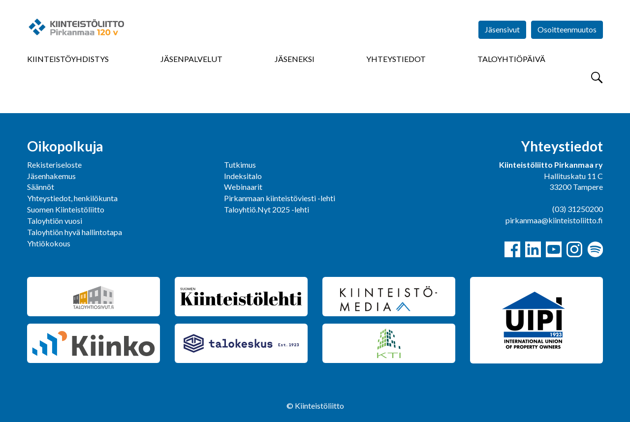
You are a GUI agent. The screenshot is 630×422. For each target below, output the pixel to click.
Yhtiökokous (48, 243)
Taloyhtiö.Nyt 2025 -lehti (267, 209)
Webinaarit (243, 186)
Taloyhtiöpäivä (511, 58)
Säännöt (40, 186)
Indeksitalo (243, 176)
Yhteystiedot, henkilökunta (72, 198)
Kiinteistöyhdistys (68, 58)
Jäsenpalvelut (191, 58)
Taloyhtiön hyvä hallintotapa (74, 232)
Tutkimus (240, 164)
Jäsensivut (502, 29)
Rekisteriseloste (54, 164)
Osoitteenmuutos (567, 29)
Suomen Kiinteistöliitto (65, 209)
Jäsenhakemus (51, 176)
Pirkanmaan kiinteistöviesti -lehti (279, 198)
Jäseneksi (295, 58)
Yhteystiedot (396, 58)
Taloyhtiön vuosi (54, 220)
